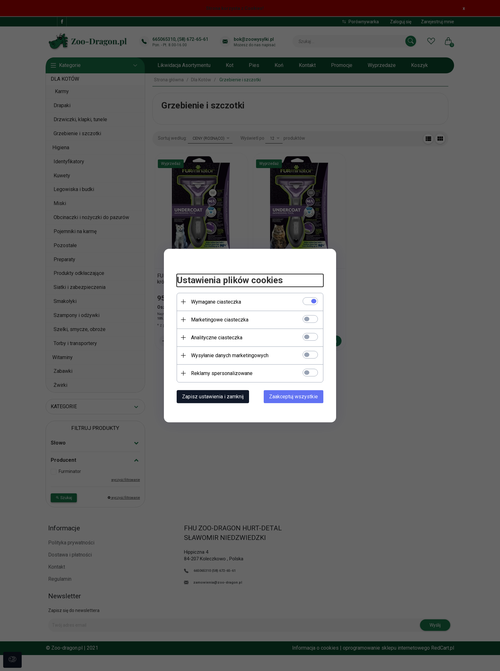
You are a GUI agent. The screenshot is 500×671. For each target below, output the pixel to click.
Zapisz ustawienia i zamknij (213, 397)
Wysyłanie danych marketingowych (229, 355)
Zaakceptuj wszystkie (293, 397)
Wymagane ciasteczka (216, 302)
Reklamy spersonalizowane (222, 373)
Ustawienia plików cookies (230, 280)
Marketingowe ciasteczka (219, 320)
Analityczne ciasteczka (216, 338)
